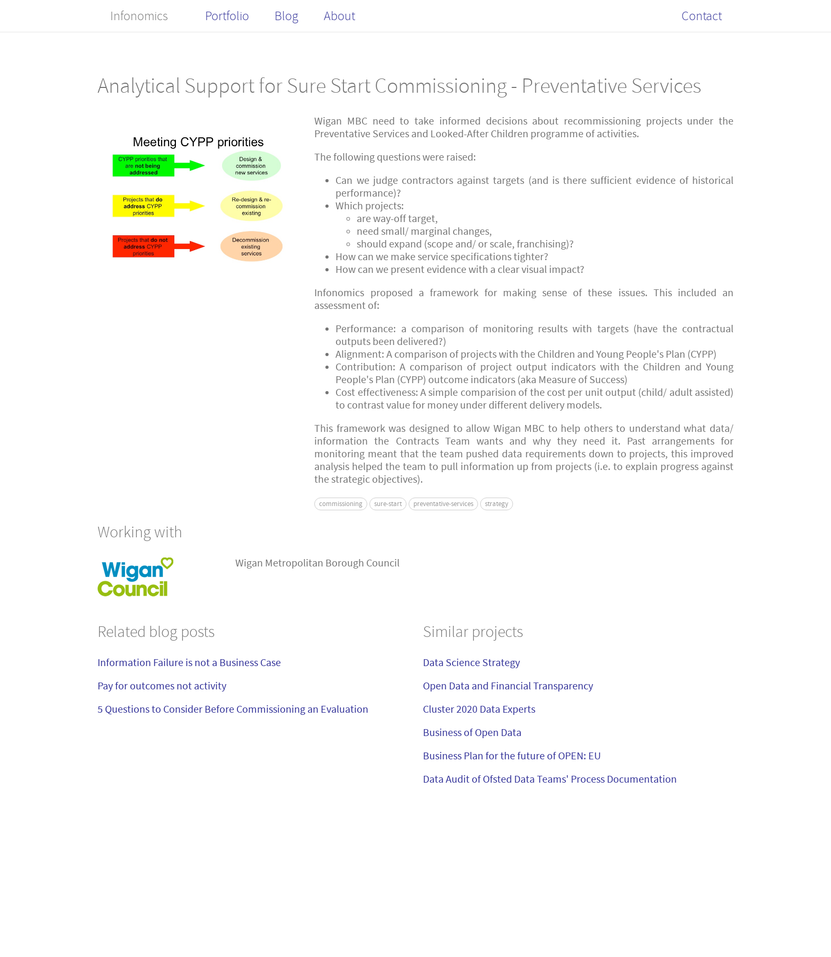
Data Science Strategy (471, 662)
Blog (286, 16)
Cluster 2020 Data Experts (479, 709)
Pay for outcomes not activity (162, 686)
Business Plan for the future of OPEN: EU (512, 756)
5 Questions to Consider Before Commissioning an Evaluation (233, 709)
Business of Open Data (472, 732)
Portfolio (227, 16)
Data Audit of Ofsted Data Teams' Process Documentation (550, 779)
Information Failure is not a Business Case (189, 662)
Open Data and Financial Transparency (508, 686)
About (339, 16)
